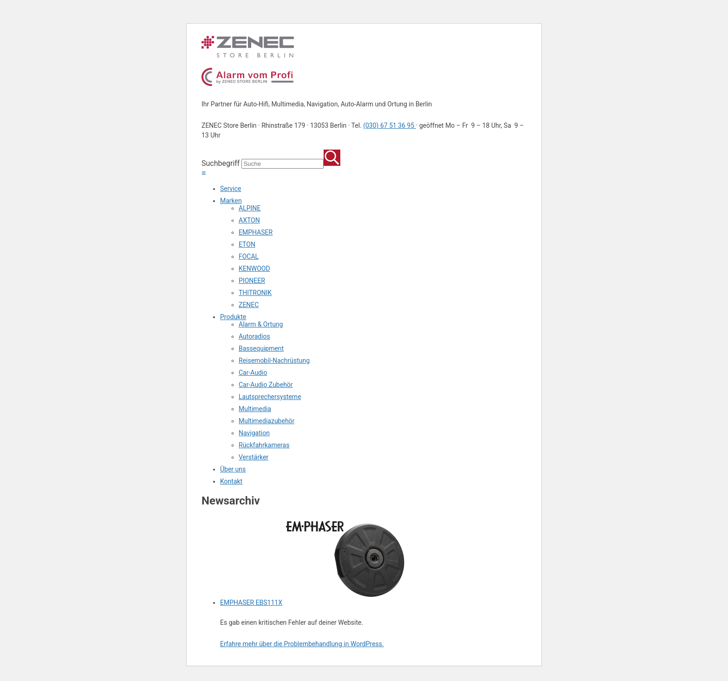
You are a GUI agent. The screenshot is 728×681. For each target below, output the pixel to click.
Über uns (233, 469)
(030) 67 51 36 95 (389, 125)
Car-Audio (253, 372)
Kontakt (231, 481)
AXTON (249, 220)
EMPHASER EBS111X (251, 602)
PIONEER (252, 280)
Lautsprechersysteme (270, 396)
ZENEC (249, 304)
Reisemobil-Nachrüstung (274, 360)
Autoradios (254, 336)
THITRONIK (255, 292)
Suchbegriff (221, 163)
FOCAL (249, 256)
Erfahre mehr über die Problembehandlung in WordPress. (302, 644)
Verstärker (253, 457)
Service (230, 188)
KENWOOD (254, 268)
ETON (247, 244)
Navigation (254, 433)
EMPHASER (256, 232)
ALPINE (249, 208)
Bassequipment (261, 348)
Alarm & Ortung (261, 324)
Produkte (233, 317)
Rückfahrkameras (264, 445)
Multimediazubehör (266, 421)
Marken (231, 200)
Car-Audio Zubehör (266, 384)
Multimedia (255, 409)
